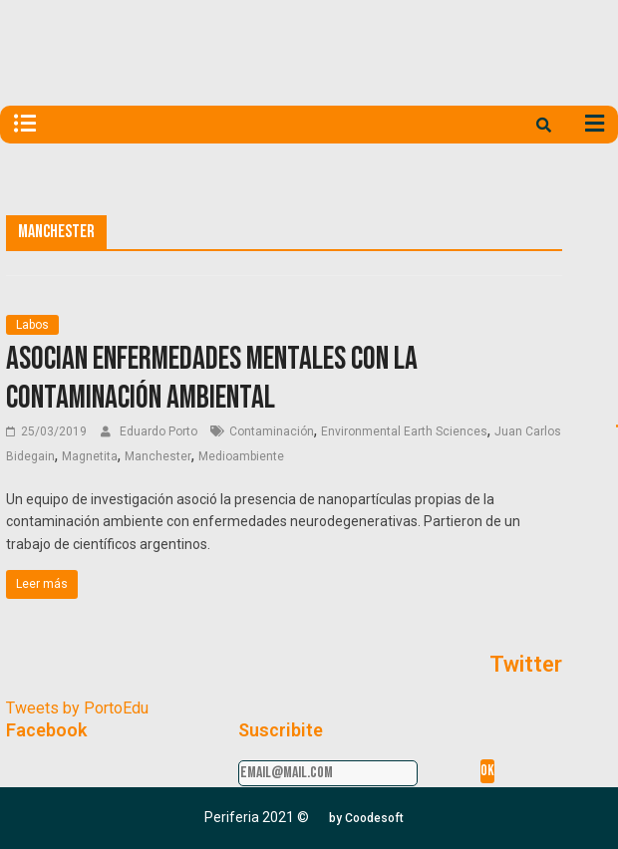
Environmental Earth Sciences (404, 431)
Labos (32, 325)
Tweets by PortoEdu (77, 708)
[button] (366, 818)
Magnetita (90, 456)
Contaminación (271, 431)
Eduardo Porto (160, 431)
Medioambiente (241, 456)
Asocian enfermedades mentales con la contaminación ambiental (212, 378)
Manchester (158, 456)
